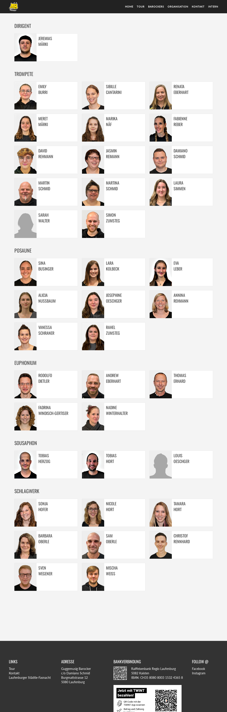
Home (129, 6)
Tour (141, 6)
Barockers (156, 6)
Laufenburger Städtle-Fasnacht (30, 677)
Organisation (178, 6)
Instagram (198, 673)
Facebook (198, 669)
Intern (213, 6)
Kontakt (198, 6)
